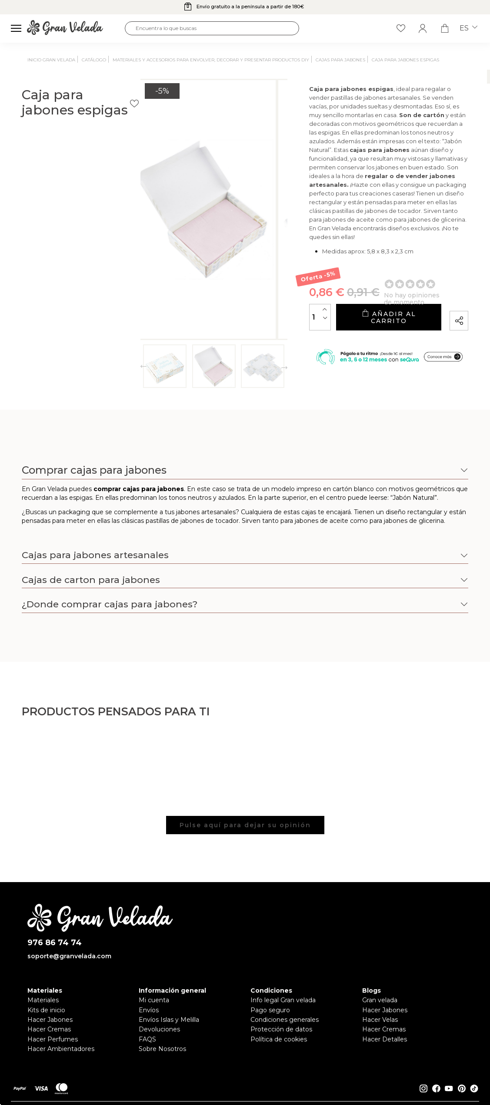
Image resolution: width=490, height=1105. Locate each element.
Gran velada (379, 1000)
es (468, 28)
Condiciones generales (284, 1020)
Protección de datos (281, 1029)
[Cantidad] (256, 302)
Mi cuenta (154, 1000)
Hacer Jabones (50, 1020)
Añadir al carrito (356, 303)
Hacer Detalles (384, 1039)
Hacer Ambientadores (60, 1049)
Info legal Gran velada (283, 1000)
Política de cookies (278, 1039)
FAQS (147, 1039)
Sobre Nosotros (162, 1049)
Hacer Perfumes (52, 1039)
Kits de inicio (46, 1010)
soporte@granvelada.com (69, 956)
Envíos (149, 1010)
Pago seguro (270, 1010)
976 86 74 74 (54, 942)
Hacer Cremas (49, 1029)
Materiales (43, 1000)
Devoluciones (159, 1029)
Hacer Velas (380, 1020)
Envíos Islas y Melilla (169, 1020)
